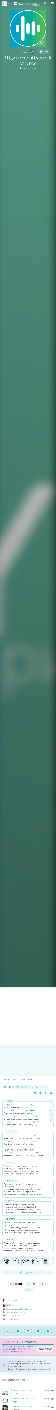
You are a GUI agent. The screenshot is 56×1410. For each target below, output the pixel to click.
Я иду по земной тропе (21, 1390)
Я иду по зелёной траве (22, 1398)
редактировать (25, 1364)
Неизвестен (28, 68)
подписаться (45, 1349)
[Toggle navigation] (52, 3)
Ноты (16, 1080)
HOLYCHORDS (11, 1342)
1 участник (11, 1305)
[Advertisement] (28, 1017)
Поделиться (28, 1272)
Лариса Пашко (10, 1300)
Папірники (20, 1312)
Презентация (26, 1080)
